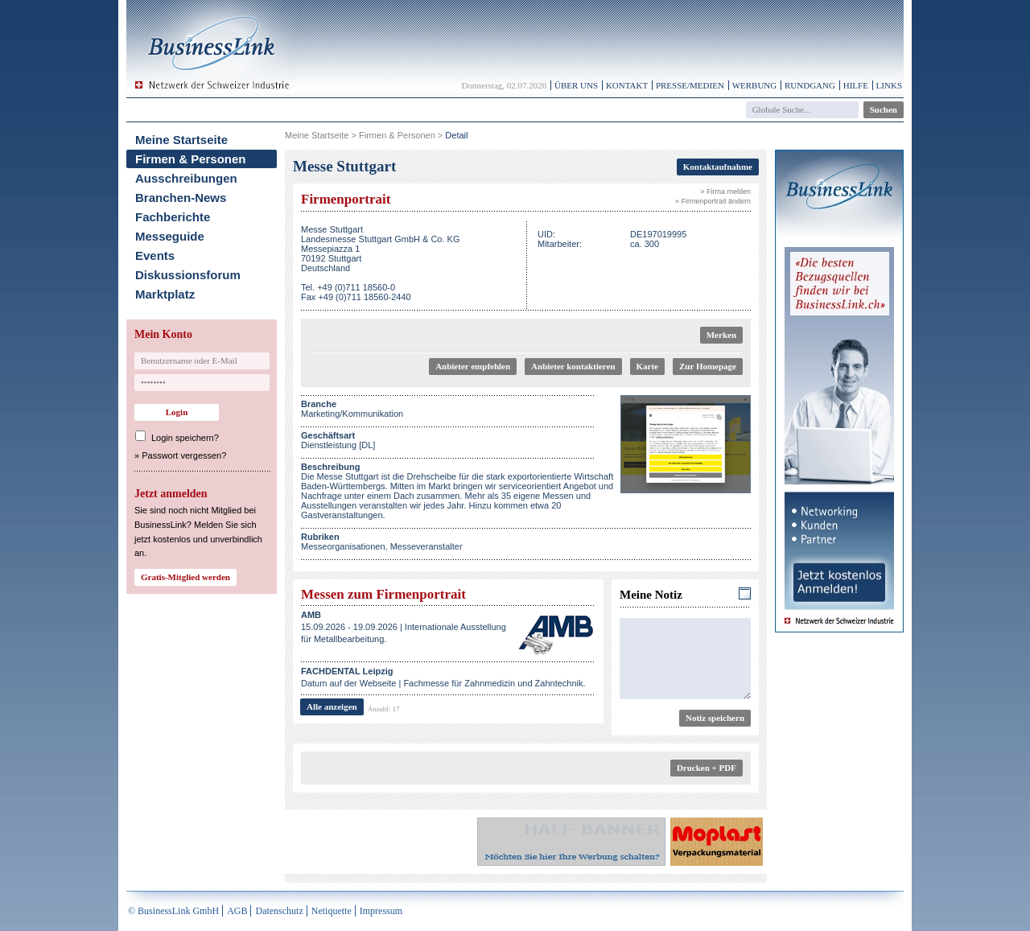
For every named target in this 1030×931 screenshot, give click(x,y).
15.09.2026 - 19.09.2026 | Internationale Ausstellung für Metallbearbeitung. (403, 627)
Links (889, 85)
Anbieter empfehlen (472, 366)
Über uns (576, 85)
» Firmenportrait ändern (713, 201)
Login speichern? (185, 438)
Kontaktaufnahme (717, 166)
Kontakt (627, 85)
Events (155, 255)
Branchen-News (180, 197)
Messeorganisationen (343, 546)
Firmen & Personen (190, 159)
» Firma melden (725, 191)
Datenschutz (279, 911)
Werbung (754, 85)
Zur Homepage (707, 366)
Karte (647, 366)
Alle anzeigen (332, 706)
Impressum (381, 911)
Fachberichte (172, 217)
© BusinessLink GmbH (173, 911)
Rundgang (810, 85)
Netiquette (331, 911)
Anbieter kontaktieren (573, 366)
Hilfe (855, 85)
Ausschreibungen (186, 178)
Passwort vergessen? (184, 455)
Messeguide (169, 236)
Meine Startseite (181, 139)
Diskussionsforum (188, 275)
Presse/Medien (690, 85)
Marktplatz (165, 294)
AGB (237, 911)
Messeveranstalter (426, 546)
